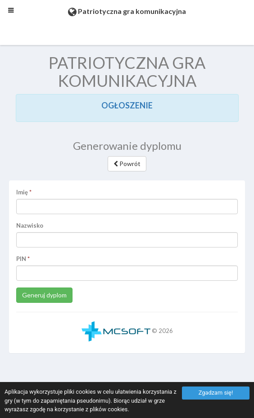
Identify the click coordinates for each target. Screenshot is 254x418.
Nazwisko (29, 225)
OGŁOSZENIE (127, 105)
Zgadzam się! (216, 392)
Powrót (127, 163)
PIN (21, 258)
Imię (22, 192)
